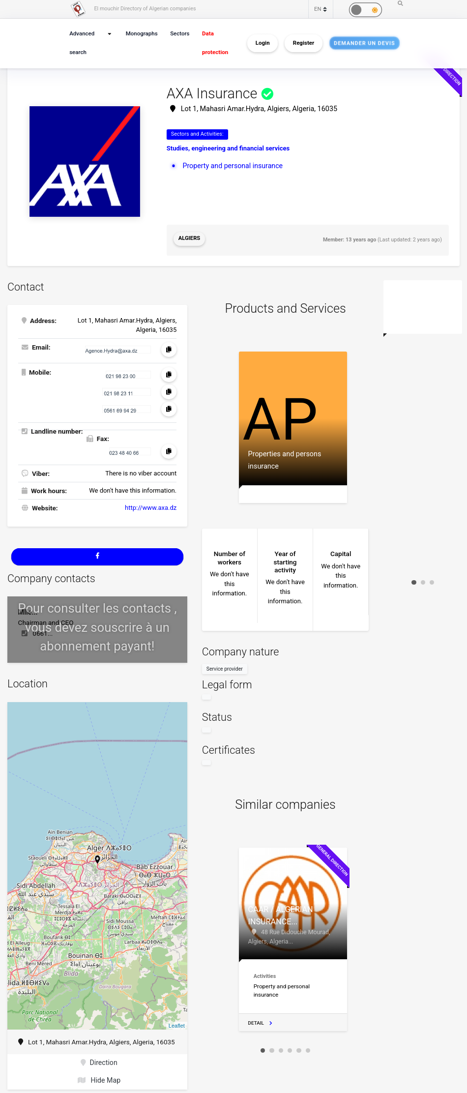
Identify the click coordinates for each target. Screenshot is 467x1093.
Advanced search (81, 43)
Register (303, 43)
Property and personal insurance (230, 165)
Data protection (214, 43)
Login (263, 43)
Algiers (188, 238)
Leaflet (177, 1022)
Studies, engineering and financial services (228, 148)
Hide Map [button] (99, 1075)
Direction (99, 1059)
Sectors (179, 33)
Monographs (141, 33)
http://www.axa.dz (150, 504)
